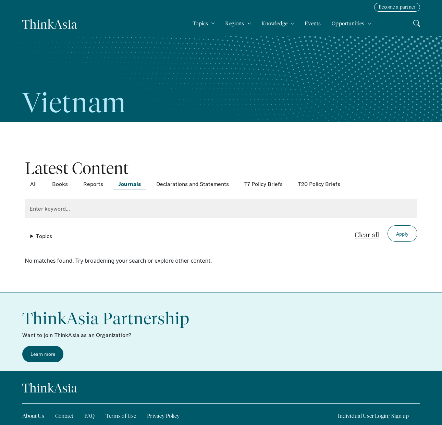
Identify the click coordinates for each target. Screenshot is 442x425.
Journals (130, 183)
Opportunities (348, 23)
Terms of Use (121, 416)
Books (60, 183)
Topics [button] (44, 236)
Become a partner (397, 7)
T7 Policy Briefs (263, 183)
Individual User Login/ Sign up (373, 416)
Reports (93, 183)
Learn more (42, 354)
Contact (64, 416)
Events (313, 23)
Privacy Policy (163, 416)
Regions (235, 23)
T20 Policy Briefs (319, 183)
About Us (33, 416)
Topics (201, 23)
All (33, 183)
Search (416, 21)
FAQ (89, 416)
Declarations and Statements (192, 183)
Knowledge (275, 23)
